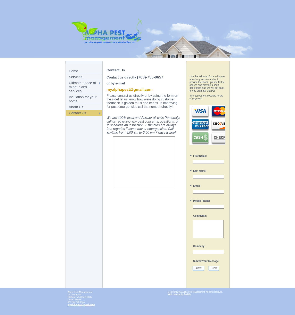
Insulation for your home (82, 99)
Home (73, 71)
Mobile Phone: (201, 200)
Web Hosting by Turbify (179, 294)
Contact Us (77, 113)
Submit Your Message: (206, 261)
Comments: (200, 215)
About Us (76, 107)
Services (75, 77)
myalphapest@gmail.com (130, 89)
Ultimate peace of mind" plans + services (82, 87)
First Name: (200, 156)
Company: (199, 246)
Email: (197, 185)
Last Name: (199, 170)
